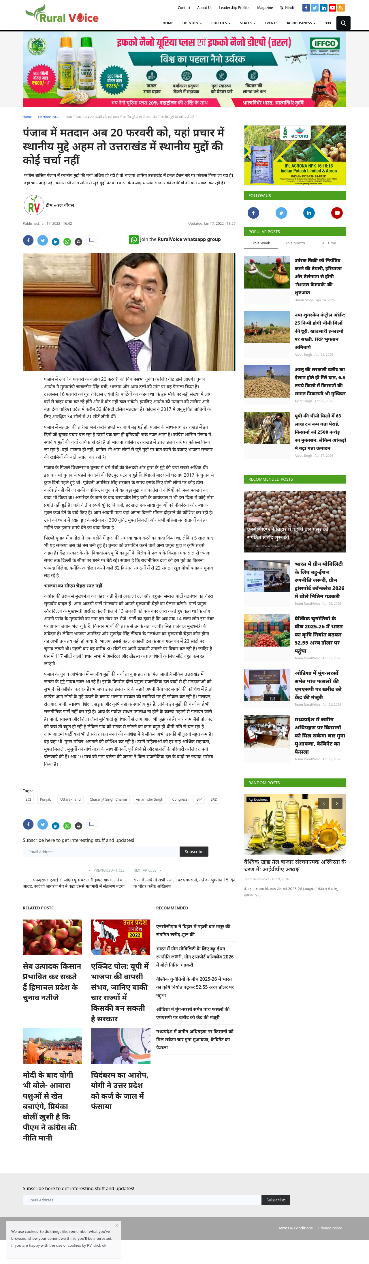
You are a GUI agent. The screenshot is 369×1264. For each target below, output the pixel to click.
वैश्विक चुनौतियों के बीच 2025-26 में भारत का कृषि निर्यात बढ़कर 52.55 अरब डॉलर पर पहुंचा (195, 987)
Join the (175, 239)
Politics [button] (221, 22)
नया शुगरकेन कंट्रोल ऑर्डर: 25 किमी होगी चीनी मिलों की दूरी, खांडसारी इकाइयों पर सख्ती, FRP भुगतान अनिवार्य (320, 331)
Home (168, 22)
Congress (180, 799)
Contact (184, 7)
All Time (329, 243)
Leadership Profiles (234, 7)
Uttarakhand (70, 799)
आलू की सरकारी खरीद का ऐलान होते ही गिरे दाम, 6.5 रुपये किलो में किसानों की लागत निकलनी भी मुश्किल (320, 381)
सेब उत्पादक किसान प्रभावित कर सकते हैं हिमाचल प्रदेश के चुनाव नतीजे (52, 982)
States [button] (247, 22)
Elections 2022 (48, 117)
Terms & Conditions (295, 1228)
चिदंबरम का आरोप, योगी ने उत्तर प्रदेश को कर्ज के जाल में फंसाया (119, 1090)
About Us (204, 7)
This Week (261, 243)
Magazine (265, 7)
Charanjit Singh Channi (108, 799)
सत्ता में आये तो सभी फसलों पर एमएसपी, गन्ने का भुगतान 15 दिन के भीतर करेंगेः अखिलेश (184, 883)
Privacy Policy (330, 1228)
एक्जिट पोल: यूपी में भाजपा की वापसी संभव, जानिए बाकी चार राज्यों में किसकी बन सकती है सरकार (120, 992)
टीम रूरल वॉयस (60, 205)
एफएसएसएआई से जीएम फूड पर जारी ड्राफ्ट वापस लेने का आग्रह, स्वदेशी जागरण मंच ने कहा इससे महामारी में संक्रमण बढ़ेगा (74, 883)
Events (271, 22)
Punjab (45, 799)
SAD (214, 799)
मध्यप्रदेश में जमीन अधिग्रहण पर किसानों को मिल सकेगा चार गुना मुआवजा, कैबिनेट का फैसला (195, 1039)
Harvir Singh (304, 300)
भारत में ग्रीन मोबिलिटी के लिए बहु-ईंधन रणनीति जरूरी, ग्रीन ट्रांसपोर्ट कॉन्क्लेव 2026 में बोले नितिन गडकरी (195, 956)
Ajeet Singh (303, 354)
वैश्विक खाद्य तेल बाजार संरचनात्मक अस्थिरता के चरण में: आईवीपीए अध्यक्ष (293, 865)
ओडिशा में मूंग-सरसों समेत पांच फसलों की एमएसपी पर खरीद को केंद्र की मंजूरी (318, 685)
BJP (199, 799)
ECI (28, 799)
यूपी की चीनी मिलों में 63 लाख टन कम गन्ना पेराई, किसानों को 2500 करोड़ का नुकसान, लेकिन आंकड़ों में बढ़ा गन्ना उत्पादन (320, 432)
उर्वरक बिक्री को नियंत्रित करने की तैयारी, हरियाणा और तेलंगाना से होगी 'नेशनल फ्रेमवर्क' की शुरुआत (318, 276)
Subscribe (194, 851)
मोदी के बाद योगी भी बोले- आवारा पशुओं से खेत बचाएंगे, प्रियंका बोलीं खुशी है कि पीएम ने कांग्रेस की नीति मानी (49, 1106)
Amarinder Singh (149, 799)
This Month (295, 243)
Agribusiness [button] (301, 22)
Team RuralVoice (260, 546)
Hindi (289, 7)
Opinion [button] (192, 22)
